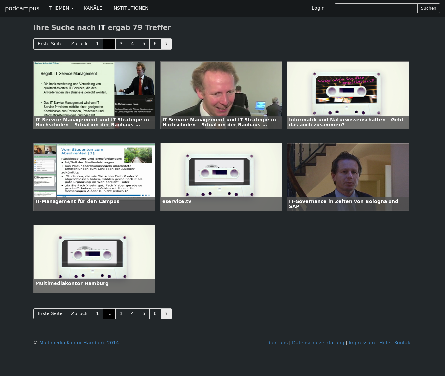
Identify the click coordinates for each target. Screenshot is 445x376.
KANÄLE (93, 8)
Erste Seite (50, 44)
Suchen (428, 8)
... (109, 44)
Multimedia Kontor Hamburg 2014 (79, 343)
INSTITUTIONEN (130, 8)
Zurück (79, 44)
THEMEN (61, 8)
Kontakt (403, 343)
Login (318, 8)
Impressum (362, 343)
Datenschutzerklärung (318, 343)
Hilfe (384, 343)
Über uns (276, 343)
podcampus (22, 8)
